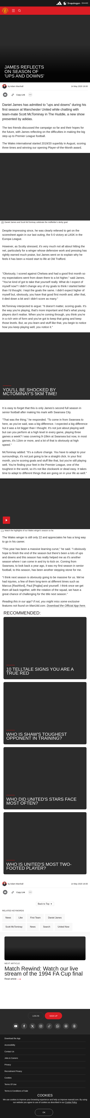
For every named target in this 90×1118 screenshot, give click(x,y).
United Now (63, 927)
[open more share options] (30, 94)
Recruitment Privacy (13, 1071)
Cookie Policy (71, 1102)
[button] (13, 10)
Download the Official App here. (66, 605)
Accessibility (9, 1045)
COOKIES (45, 1095)
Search (46, 927)
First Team (35, 917)
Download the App (12, 1038)
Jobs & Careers (11, 1058)
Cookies (8, 1078)
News (8, 917)
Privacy (7, 1065)
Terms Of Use (10, 1084)
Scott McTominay (13, 927)
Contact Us (9, 1051)
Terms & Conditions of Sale (16, 1091)
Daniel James (55, 917)
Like (21, 917)
